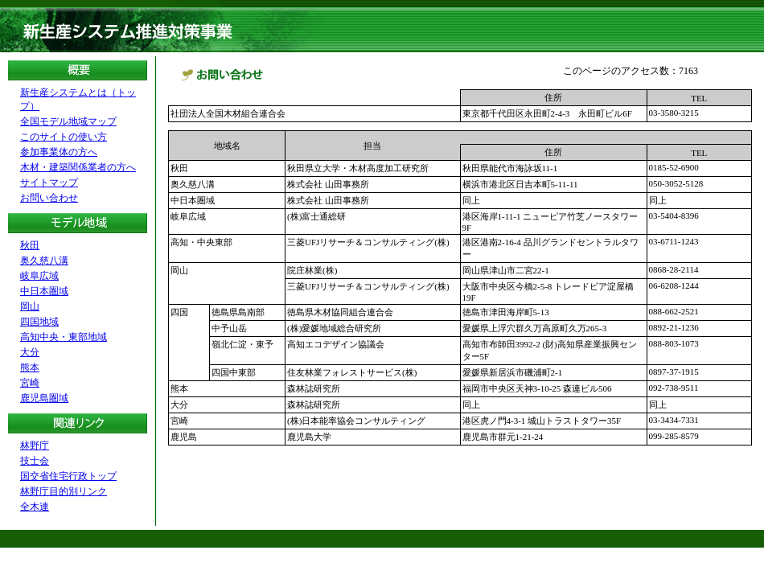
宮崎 (29, 382)
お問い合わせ (49, 197)
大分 (29, 352)
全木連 (34, 506)
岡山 (29, 306)
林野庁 (34, 445)
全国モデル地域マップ (68, 121)
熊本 (29, 367)
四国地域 (39, 321)
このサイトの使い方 (63, 136)
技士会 (34, 460)
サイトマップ (49, 182)
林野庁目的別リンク (63, 491)
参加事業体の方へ (58, 152)
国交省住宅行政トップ (68, 476)
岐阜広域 (39, 275)
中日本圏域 (44, 291)
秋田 (29, 245)
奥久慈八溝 (44, 260)
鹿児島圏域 (44, 398)
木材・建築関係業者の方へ (78, 167)
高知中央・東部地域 (63, 337)
